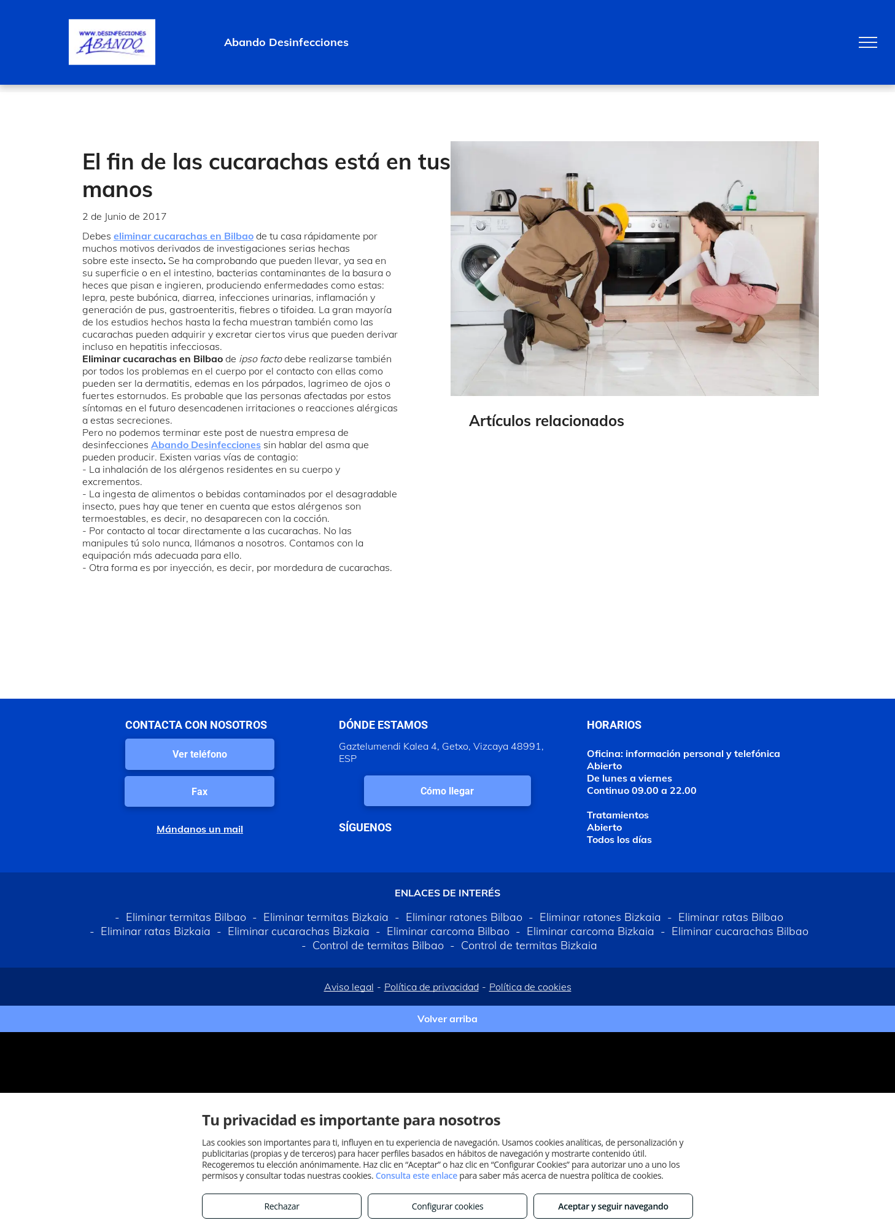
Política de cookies (530, 987)
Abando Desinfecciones (206, 444)
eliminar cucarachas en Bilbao (184, 236)
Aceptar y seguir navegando (613, 1206)
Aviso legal (349, 987)
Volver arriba (447, 1018)
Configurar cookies (448, 1206)
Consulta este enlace (416, 1175)
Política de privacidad (431, 987)
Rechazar (281, 1206)
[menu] (868, 42)
